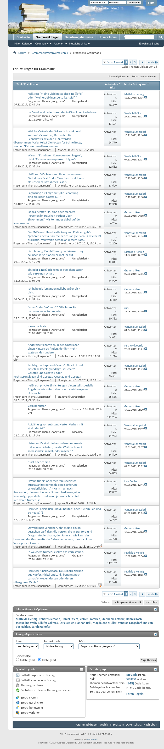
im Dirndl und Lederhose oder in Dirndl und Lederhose (62, 112)
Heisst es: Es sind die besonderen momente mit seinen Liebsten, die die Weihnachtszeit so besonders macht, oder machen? (55, 447)
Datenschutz (133, 724)
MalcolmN (64, 546)
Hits (112, 87)
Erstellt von (31, 84)
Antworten (111, 84)
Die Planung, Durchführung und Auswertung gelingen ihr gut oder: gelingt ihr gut (56, 253)
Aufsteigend (25, 660)
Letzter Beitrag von (136, 84)
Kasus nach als (37, 326)
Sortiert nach (52, 641)
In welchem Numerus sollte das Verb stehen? (56, 552)
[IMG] (130, 683)
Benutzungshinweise (79, 37)
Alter (19, 641)
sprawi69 (63, 503)
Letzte (152, 62)
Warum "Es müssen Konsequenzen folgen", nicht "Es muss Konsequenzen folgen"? (55, 157)
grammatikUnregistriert (71, 396)
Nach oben (151, 602)
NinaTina (77, 432)
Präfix (82, 641)
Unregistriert (79, 101)
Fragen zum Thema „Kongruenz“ (47, 101)
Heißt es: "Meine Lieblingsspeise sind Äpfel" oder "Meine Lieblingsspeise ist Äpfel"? (55, 95)
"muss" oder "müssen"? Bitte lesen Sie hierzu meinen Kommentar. (52, 309)
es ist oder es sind (39, 462)
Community (42, 43)
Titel (19, 84)
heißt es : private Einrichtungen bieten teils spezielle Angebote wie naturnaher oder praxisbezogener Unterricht (60, 389)
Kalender (27, 43)
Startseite (23, 37)
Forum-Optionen (117, 76)
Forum (22, 53)
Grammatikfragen (47, 37)
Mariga (62, 150)
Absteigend (47, 660)
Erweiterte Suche (149, 43)
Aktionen (59, 43)
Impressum (117, 724)
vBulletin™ (92, 739)
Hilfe (151, 3)
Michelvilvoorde (67, 356)
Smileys (131, 679)
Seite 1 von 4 (115, 62)
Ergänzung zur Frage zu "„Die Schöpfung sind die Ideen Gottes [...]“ (53, 194)
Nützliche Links (78, 43)
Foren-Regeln (134, 694)
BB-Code (131, 675)
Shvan (75, 409)
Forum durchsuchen (142, 76)
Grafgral (77, 555)
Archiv (104, 724)
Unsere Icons (108, 37)
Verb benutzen (37, 406)
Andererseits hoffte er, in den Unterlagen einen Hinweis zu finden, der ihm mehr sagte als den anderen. (53, 348)
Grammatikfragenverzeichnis (50, 53)
